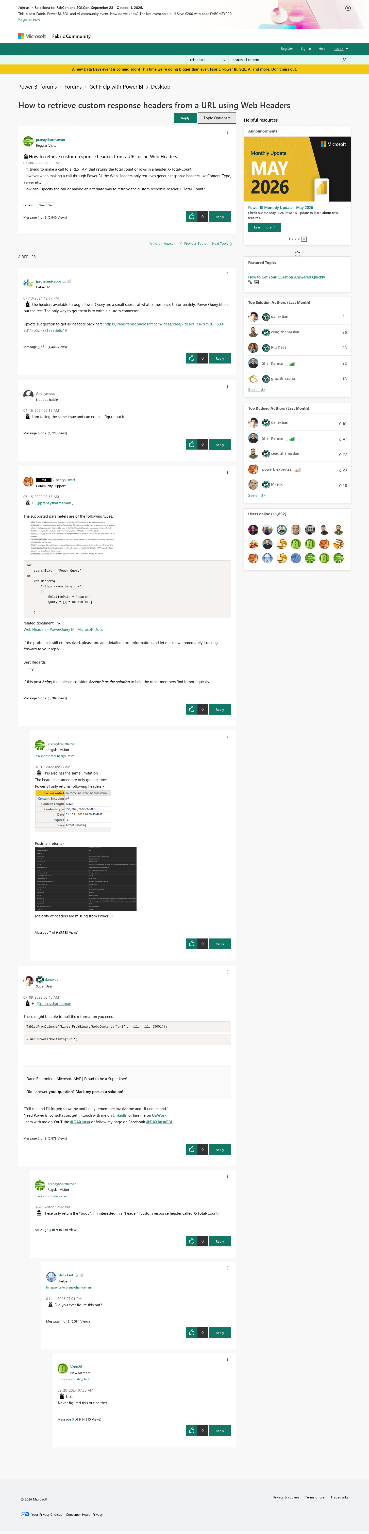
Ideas (145, 36)
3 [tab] (296, 239)
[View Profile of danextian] (52, 981)
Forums (102, 36)
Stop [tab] (304, 239)
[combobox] (289, 59)
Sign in (306, 48)
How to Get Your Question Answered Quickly (286, 276)
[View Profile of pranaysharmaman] (50, 139)
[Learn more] (264, 227)
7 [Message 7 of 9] (50, 935)
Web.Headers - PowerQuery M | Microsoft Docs (63, 631)
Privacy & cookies (286, 1500)
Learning (210, 36)
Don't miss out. (284, 69)
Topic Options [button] (215, 117)
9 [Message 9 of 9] (39, 346)
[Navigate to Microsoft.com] (32, 36)
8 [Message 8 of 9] (39, 433)
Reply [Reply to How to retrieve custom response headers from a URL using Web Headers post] (220, 217)
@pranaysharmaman (54, 502)
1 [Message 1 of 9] (39, 217)
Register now (29, 19)
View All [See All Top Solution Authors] (256, 389)
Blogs (191, 36)
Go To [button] (339, 48)
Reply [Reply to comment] (220, 358)
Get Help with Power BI (116, 86)
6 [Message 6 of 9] (39, 700)
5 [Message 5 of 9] (73, 1422)
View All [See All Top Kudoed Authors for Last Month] (256, 495)
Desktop (160, 86)
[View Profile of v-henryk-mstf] (64, 479)
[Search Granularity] (207, 59)
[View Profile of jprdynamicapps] (48, 281)
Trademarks (339, 1500)
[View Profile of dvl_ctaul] (66, 1277)
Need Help (47, 205)
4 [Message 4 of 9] (61, 1324)
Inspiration (124, 36)
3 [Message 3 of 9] (50, 1232)
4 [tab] (299, 239)
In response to (54, 758)
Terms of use (315, 1500)
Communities (167, 36)
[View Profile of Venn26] (76, 1369)
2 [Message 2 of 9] (39, 1141)
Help (322, 48)
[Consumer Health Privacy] (84, 1517)
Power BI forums (37, 86)
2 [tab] (293, 239)
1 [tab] (290, 239)
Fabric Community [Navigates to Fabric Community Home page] (71, 36)
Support (232, 36)
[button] (185, 118)
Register (287, 48)
